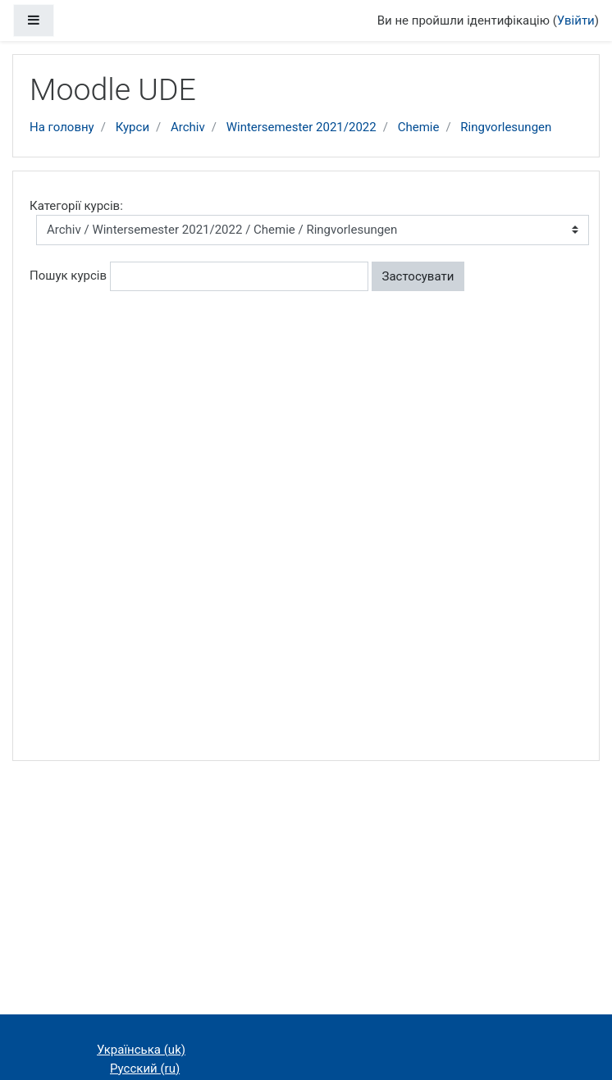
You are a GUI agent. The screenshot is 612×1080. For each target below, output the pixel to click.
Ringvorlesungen (505, 127)
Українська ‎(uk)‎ (141, 1049)
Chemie (419, 127)
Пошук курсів (68, 275)
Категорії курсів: (76, 205)
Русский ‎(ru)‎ (145, 1068)
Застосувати (418, 276)
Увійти (576, 20)
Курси (132, 127)
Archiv (188, 127)
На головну (62, 127)
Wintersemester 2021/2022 (301, 127)
